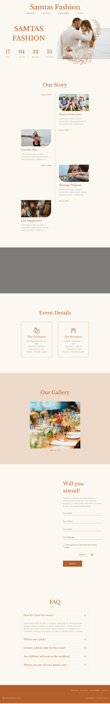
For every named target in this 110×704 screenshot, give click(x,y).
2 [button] (55, 450)
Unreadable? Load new (92, 554)
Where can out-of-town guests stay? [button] (45, 664)
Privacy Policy (102, 698)
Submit (72, 563)
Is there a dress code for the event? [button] (45, 647)
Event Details (63, 13)
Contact (80, 13)
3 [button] (58, 450)
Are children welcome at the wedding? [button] (47, 656)
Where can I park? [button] (35, 639)
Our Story (46, 13)
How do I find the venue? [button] (39, 615)
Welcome (31, 13)
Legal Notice (90, 698)
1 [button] (51, 450)
